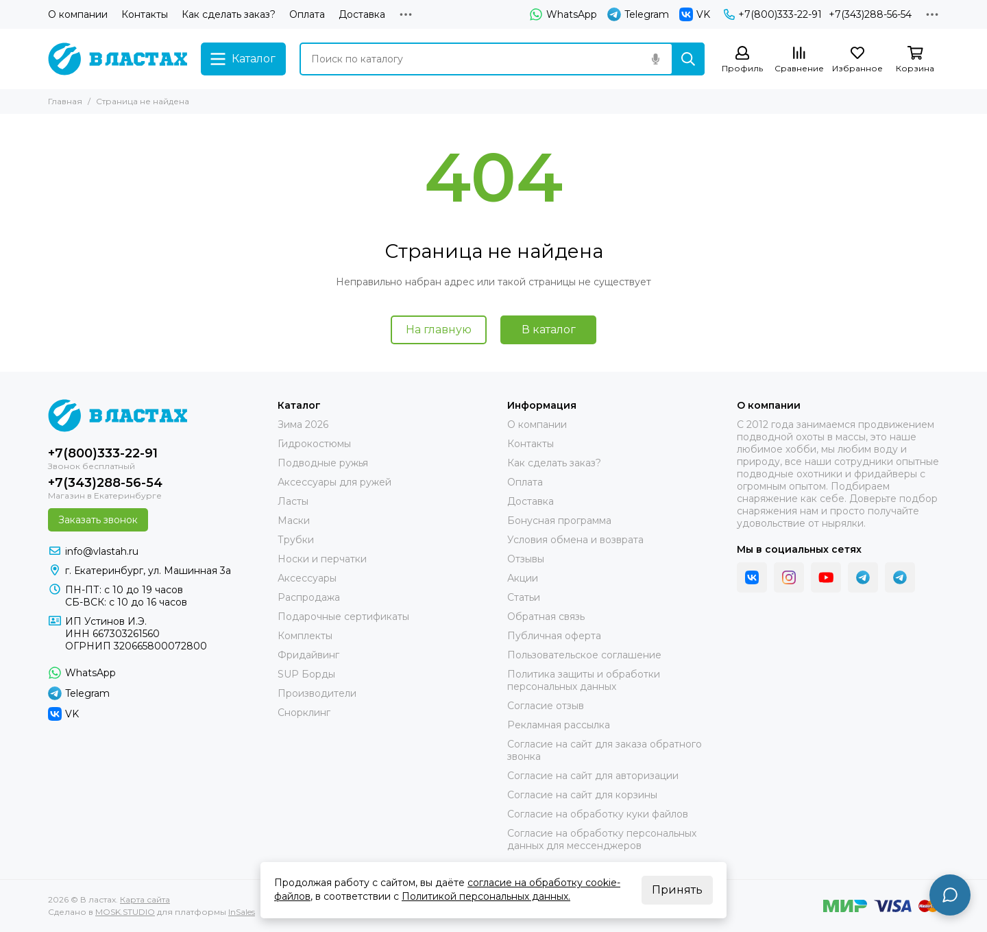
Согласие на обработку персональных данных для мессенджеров (601, 839)
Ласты (293, 501)
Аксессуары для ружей (334, 482)
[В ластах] (117, 59)
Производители (317, 693)
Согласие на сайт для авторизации (593, 775)
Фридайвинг (308, 655)
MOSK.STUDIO (125, 912)
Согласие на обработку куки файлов (597, 814)
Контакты (144, 14)
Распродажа (309, 597)
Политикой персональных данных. (486, 896)
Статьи (523, 597)
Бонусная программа (559, 520)
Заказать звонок (98, 520)
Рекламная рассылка (558, 725)
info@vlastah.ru (101, 551)
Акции (522, 578)
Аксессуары (307, 578)
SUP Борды (306, 674)
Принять (677, 889)
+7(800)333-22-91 (773, 14)
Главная (65, 101)
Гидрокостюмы (314, 444)
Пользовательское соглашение (584, 655)
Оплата (307, 14)
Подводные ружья (323, 463)
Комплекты (305, 636)
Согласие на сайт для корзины (582, 795)
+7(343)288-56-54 (870, 14)
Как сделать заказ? (229, 14)
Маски (294, 520)
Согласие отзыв (545, 706)
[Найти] (688, 59)
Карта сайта (145, 899)
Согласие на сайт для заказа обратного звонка (604, 750)
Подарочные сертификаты (343, 616)
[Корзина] (915, 60)
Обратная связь (546, 616)
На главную (439, 329)
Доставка (362, 14)
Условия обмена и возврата (575, 540)
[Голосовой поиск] (655, 59)
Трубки (296, 540)
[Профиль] (742, 60)
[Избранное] (857, 60)
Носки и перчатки (322, 559)
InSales (241, 912)
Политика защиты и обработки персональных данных (583, 680)
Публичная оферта (554, 636)
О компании (78, 14)
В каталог (549, 329)
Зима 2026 (303, 424)
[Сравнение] (799, 60)
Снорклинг (304, 712)
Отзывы (525, 559)
